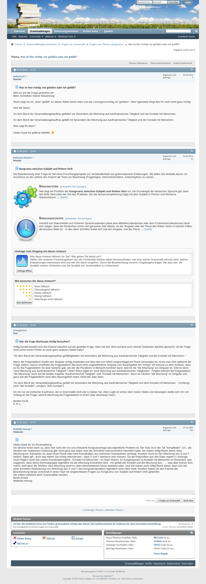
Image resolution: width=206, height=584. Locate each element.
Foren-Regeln (161, 553)
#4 (192, 422)
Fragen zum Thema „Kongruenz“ (107, 44)
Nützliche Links (65, 36)
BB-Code (158, 537)
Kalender (23, 36)
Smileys (158, 541)
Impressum (159, 563)
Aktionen (49, 36)
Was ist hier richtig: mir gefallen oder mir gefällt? (49, 57)
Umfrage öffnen (24, 271)
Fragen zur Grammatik (73, 44)
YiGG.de (50, 538)
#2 (192, 150)
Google (79, 538)
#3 (192, 324)
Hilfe (188, 2)
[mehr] (64, 197)
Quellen (108, 31)
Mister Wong (24, 538)
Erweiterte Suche (186, 36)
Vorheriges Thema (93, 509)
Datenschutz (173, 563)
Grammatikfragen (40, 31)
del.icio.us (22, 543)
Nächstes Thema (114, 509)
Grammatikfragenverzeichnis (42, 44)
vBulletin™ (108, 576)
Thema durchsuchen (159, 63)
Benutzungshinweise (66, 31)
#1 (192, 69)
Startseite (19, 31)
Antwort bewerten (182, 63)
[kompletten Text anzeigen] (73, 186)
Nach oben (188, 500)
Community (35, 36)
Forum (18, 44)
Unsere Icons (90, 31)
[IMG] (157, 544)
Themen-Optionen (137, 63)
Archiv (148, 563)
